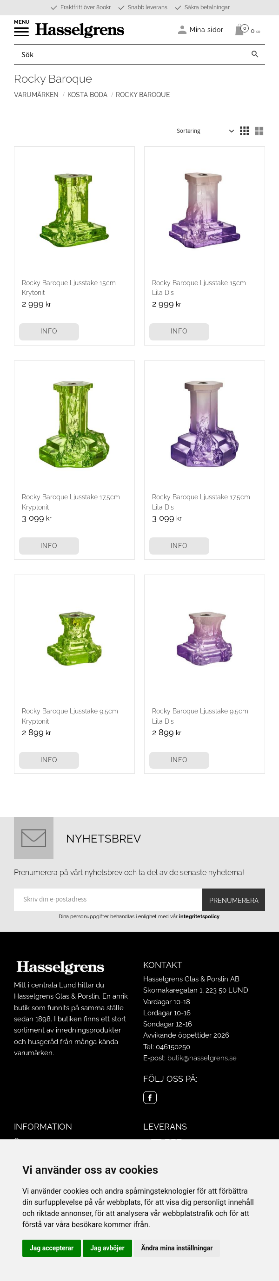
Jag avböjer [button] (107, 1248)
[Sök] (254, 54)
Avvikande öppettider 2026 (186, 1035)
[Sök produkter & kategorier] (129, 54)
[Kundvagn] (245, 29)
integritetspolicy (199, 916)
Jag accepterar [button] (51, 1248)
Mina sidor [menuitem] (207, 29)
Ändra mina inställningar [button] (177, 1248)
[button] (22, 34)
